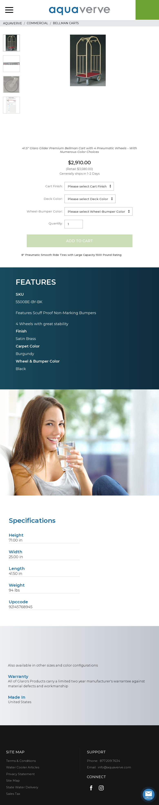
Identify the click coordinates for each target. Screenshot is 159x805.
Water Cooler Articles (22, 767)
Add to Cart (79, 241)
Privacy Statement (20, 774)
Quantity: (55, 223)
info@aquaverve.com (114, 767)
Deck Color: (53, 199)
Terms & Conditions (21, 761)
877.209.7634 (110, 761)
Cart (147, 10)
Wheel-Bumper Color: (44, 211)
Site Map (13, 781)
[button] (9, 10)
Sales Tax (13, 794)
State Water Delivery (22, 787)
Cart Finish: (53, 186)
